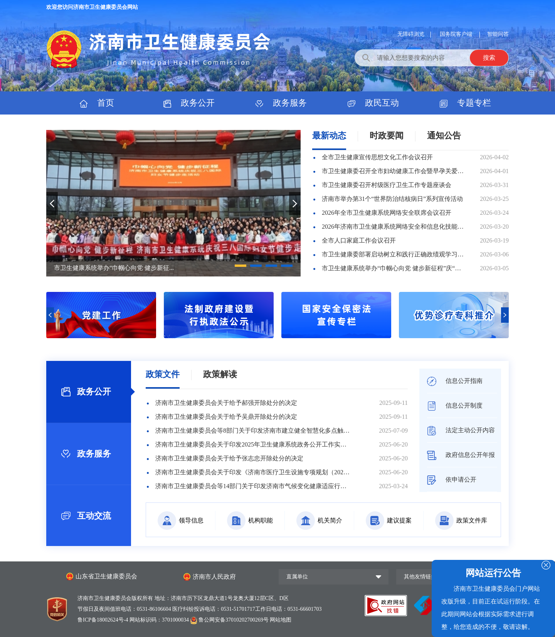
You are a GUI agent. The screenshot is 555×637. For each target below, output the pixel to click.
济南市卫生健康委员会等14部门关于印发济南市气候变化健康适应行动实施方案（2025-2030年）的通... (252, 486)
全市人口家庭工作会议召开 (359, 240)
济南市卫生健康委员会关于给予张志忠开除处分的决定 (229, 458)
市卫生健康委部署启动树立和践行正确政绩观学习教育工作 (394, 254)
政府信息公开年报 (461, 455)
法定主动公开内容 (461, 430)
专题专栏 (465, 103)
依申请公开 (451, 479)
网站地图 (280, 620)
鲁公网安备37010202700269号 (230, 620)
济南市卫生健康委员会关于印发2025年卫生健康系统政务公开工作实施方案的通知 (252, 444)
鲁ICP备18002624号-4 (103, 620)
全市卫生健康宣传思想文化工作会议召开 (377, 157)
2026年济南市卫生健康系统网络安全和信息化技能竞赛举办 (394, 226)
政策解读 (220, 374)
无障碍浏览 (410, 34)
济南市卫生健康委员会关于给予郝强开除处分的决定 (226, 402)
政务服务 (281, 103)
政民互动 (373, 103)
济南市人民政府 (214, 576)
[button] (240, 266)
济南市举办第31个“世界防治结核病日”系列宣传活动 (392, 198)
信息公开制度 (455, 405)
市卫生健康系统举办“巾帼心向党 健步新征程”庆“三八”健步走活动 (394, 268)
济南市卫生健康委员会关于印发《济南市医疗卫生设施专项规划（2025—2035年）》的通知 (252, 472)
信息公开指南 (455, 380)
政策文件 (163, 374)
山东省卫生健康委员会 (106, 576)
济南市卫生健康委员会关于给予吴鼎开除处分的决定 (226, 416)
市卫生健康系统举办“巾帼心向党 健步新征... (114, 268)
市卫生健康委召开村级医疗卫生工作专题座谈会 (386, 185)
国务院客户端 (457, 34)
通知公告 (444, 135)
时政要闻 (387, 135)
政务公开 (189, 103)
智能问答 (498, 34)
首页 (97, 103)
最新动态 (329, 135)
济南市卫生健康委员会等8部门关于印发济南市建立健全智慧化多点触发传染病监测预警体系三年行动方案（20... (252, 430)
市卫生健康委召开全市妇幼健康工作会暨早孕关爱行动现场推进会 (394, 171)
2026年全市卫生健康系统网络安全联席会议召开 (386, 212)
